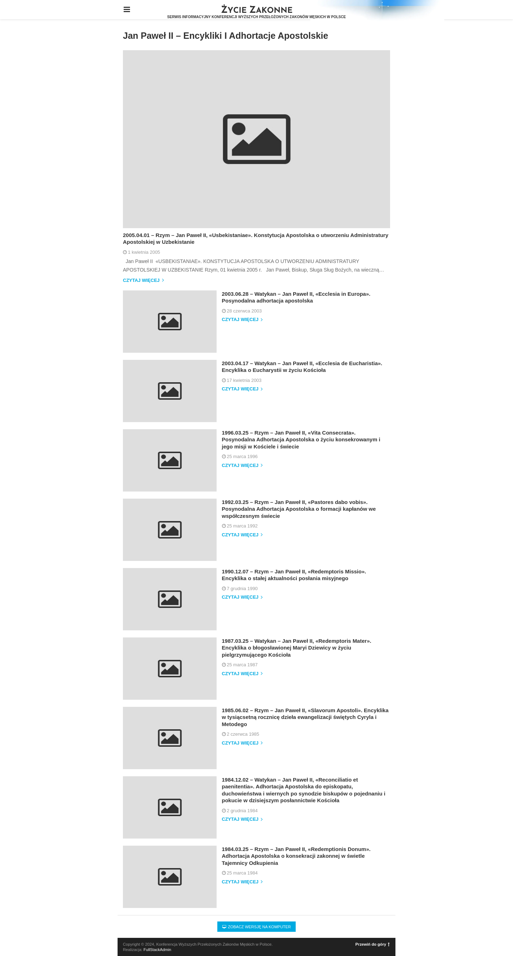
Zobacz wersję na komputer (256, 927)
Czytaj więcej (143, 280)
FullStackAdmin (157, 949)
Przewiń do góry (373, 944)
